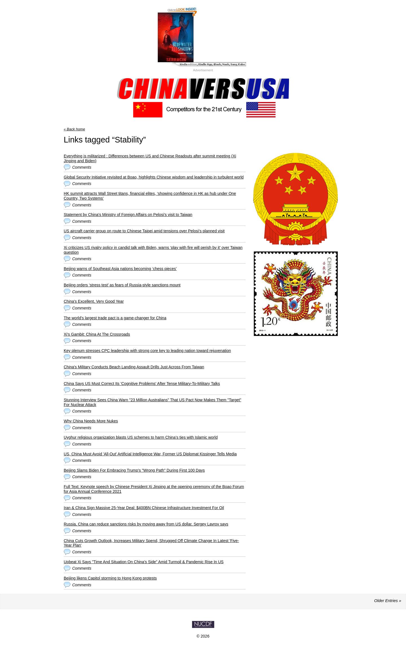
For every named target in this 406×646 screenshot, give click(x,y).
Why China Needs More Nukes (91, 421)
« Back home (74, 129)
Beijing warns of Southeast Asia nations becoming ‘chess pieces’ (120, 268)
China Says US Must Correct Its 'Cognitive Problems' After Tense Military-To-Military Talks (142, 383)
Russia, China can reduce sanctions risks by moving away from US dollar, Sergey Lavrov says (146, 524)
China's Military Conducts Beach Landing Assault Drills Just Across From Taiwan (134, 367)
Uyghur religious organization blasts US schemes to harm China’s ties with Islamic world (141, 437)
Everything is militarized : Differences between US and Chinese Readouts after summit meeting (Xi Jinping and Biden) (150, 158)
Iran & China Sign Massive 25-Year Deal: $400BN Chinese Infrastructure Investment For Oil (144, 507)
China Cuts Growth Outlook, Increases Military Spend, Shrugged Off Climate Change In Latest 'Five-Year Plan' (151, 543)
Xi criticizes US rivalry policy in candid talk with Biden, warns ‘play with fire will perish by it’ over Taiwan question (153, 250)
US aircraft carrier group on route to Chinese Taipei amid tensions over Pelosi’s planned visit (144, 231)
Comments (81, 167)
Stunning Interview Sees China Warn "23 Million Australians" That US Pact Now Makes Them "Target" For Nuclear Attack (152, 402)
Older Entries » (387, 600)
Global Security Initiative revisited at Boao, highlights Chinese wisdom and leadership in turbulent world (154, 177)
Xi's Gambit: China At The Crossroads (97, 334)
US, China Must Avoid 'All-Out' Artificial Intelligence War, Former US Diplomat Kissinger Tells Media (150, 454)
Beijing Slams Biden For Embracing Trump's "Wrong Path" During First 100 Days (134, 470)
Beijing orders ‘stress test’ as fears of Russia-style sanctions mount (122, 285)
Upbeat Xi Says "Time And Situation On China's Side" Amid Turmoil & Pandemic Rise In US (144, 562)
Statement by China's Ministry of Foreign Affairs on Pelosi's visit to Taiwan (128, 214)
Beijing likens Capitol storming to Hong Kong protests (110, 578)
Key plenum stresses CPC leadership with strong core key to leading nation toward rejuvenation (147, 350)
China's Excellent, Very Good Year (94, 301)
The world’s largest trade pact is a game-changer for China (115, 318)
